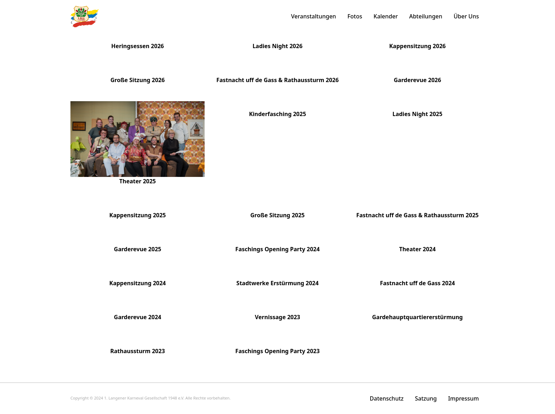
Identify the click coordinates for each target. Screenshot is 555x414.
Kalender (385, 16)
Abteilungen (425, 16)
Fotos (354, 16)
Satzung (426, 398)
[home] (84, 16)
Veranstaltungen (313, 16)
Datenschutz (387, 398)
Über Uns (466, 16)
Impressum (463, 398)
